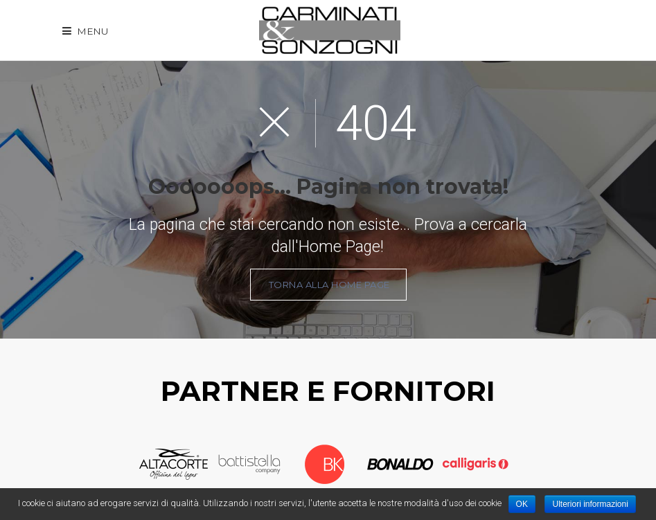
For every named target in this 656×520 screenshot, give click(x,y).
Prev (126, 465)
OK (522, 504)
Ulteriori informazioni (590, 504)
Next (523, 465)
